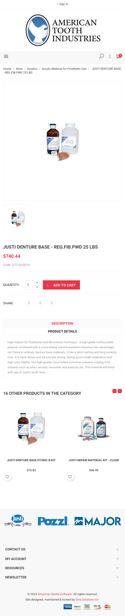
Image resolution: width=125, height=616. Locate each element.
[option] (18, 218)
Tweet (40, 303)
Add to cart (61, 285)
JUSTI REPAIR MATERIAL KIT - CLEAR (94, 460)
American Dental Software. (55, 594)
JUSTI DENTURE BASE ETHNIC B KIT (31, 460)
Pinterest (51, 303)
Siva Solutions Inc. (87, 599)
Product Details (62, 331)
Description (62, 323)
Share (29, 303)
